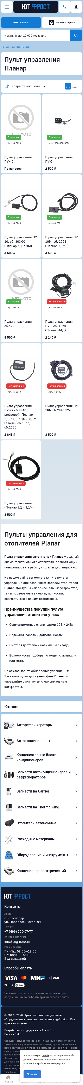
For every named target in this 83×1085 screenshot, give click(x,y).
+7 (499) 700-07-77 (18, 931)
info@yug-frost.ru (17, 942)
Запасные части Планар (17, 47)
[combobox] (35, 35)
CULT (53, 1030)
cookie (45, 1055)
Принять (32, 1074)
